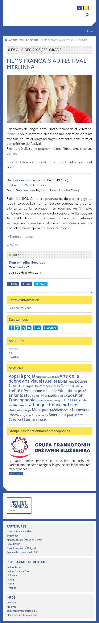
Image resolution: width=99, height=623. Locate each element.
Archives (11, 606)
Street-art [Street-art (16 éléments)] (16, 419)
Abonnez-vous (21, 308)
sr (79, 8)
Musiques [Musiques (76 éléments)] (40, 409)
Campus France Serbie (19, 531)
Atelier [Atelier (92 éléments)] (51, 381)
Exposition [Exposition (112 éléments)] (73, 395)
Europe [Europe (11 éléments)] (58, 396)
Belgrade (14, 348)
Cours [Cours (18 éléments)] (55, 386)
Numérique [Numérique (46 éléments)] (81, 410)
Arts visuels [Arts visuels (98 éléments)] (33, 381)
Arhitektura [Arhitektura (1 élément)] (53, 377)
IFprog (10, 579)
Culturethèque (14, 567)
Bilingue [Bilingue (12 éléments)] (68, 381)
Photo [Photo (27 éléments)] (13, 415)
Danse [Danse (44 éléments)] (66, 386)
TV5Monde (13, 535)
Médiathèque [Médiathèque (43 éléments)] (60, 410)
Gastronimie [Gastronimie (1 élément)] (42, 400)
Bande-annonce (21, 236)
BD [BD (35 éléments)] (60, 381)
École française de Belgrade (22, 548)
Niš (10, 352)
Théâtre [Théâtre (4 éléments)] (42, 419)
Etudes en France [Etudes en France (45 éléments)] (38, 395)
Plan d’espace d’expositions (22, 615)
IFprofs (10, 583)
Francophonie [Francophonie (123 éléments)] (22, 399)
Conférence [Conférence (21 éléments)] (42, 386)
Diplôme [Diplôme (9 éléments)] (77, 386)
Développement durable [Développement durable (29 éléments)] (39, 391)
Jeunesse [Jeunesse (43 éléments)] (69, 400)
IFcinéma (12, 575)
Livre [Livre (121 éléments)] (72, 404)
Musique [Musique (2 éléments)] (27, 410)
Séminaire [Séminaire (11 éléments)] (30, 419)
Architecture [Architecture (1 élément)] (42, 377)
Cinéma (12, 245)
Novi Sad (14, 357)
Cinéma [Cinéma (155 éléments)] (16, 385)
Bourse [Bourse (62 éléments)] (81, 381)
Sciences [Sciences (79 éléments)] (56, 414)
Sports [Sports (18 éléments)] (79, 415)
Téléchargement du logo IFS (22, 610)
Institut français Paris (18, 571)
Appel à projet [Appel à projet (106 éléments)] (22, 376)
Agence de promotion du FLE (22, 552)
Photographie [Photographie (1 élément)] (24, 415)
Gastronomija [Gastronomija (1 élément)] (54, 400)
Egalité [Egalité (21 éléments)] (81, 391)
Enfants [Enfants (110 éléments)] (16, 395)
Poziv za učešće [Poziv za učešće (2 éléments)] (39, 415)
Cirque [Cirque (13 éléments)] (28, 386)
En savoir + (16, 474)
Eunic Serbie (13, 543)
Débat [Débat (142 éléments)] (15, 390)
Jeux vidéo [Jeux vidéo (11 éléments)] (25, 405)
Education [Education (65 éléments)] (67, 390)
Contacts (11, 602)
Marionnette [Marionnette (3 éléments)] (15, 410)
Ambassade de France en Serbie (24, 539)
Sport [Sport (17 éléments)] (69, 415)
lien (13, 153)
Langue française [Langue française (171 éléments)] (50, 405)
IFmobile (11, 587)
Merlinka (13, 134)
